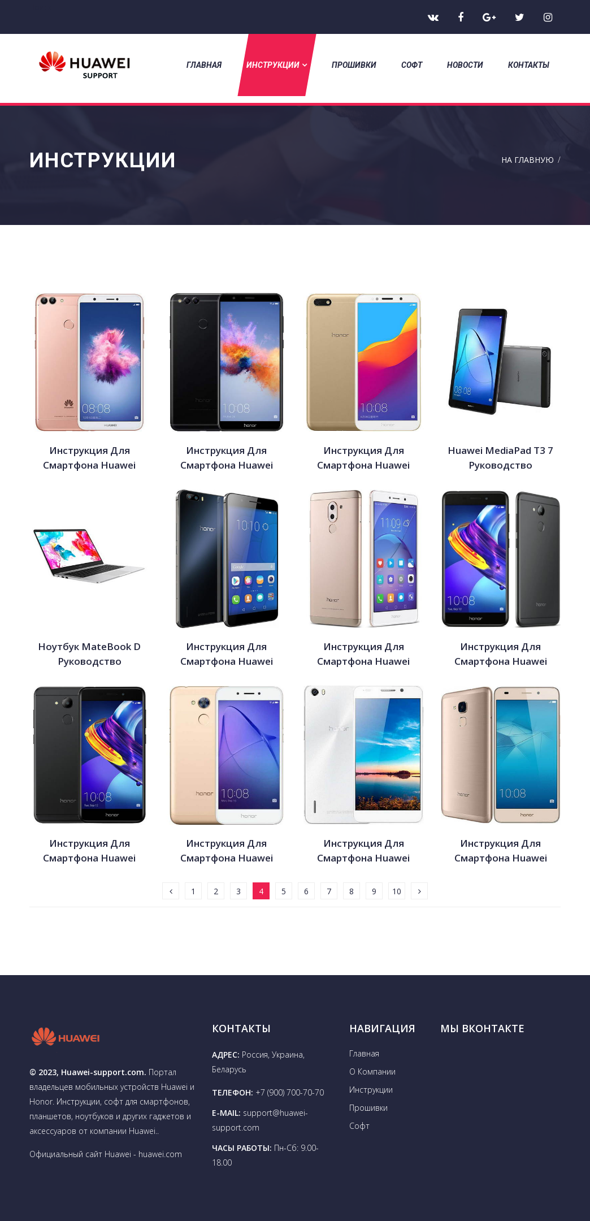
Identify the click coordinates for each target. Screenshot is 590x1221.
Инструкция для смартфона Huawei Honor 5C (500, 851)
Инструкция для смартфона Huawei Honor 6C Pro (500, 654)
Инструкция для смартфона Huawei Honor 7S (89, 458)
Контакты (528, 65)
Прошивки (354, 65)
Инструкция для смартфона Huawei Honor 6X (363, 654)
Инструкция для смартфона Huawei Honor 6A (226, 851)
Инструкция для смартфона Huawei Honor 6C (89, 851)
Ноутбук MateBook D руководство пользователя (89, 654)
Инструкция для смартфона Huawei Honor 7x (226, 458)
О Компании (372, 1071)
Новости (465, 65)
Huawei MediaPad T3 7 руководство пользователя (500, 458)
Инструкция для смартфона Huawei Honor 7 (363, 458)
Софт (411, 65)
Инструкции (276, 65)
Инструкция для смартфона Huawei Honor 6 (363, 851)
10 (396, 891)
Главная (204, 65)
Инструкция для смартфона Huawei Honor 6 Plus (226, 654)
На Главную (527, 159)
